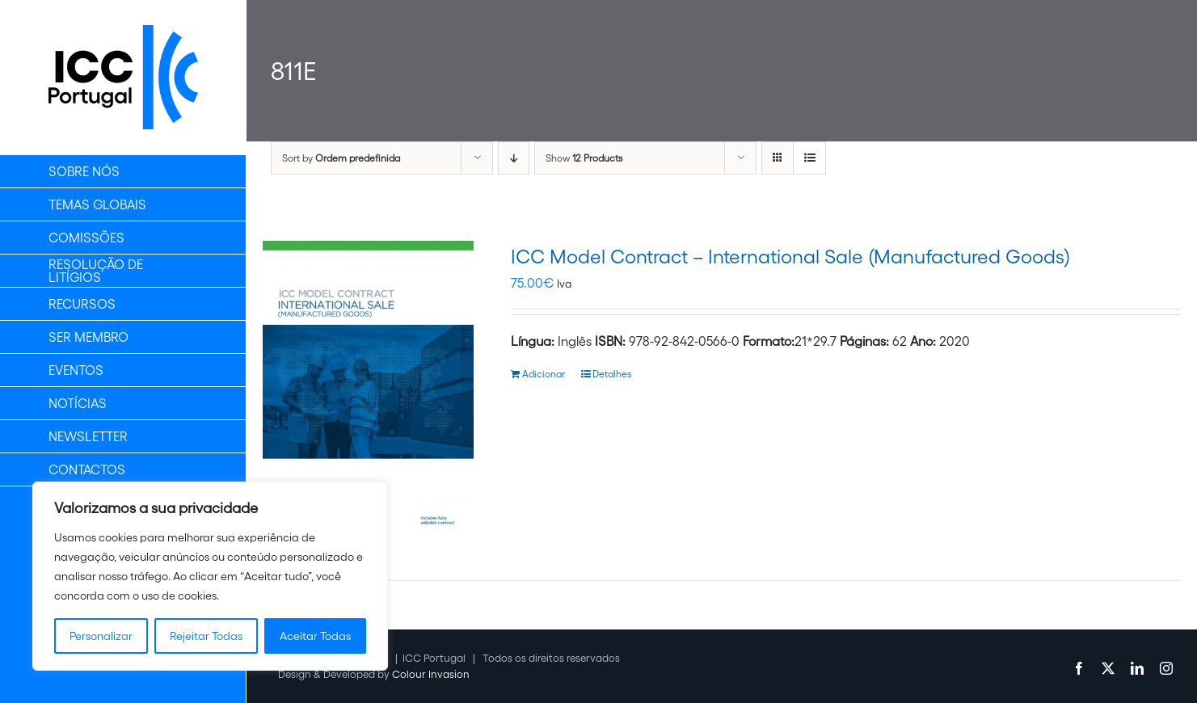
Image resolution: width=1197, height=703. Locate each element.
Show (584, 158)
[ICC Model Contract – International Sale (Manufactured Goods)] (368, 390)
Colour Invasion (431, 674)
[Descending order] (513, 158)
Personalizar (101, 635)
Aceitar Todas (315, 635)
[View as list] (809, 158)
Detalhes (611, 373)
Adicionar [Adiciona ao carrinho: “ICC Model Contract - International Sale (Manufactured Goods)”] (543, 373)
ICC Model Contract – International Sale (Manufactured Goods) (790, 256)
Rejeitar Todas (206, 635)
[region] (210, 576)
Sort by (341, 158)
